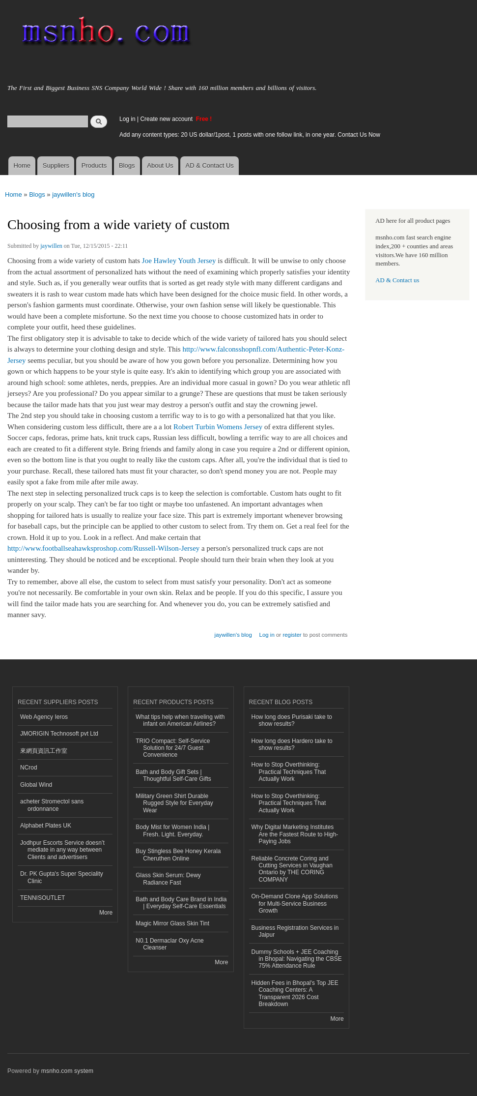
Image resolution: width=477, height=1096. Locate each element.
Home (21, 165)
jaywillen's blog (73, 194)
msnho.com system (67, 1070)
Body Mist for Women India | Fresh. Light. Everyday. (172, 830)
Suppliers (56, 165)
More (105, 912)
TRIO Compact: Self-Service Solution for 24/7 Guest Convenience (173, 748)
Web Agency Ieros (44, 716)
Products (94, 165)
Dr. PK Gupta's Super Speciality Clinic (61, 877)
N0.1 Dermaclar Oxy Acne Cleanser (170, 944)
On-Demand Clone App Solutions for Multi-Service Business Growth (295, 903)
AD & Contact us (397, 280)
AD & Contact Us (210, 165)
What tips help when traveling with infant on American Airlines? (180, 720)
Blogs (127, 165)
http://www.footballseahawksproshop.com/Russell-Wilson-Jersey (103, 548)
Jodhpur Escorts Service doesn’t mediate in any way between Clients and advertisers (62, 849)
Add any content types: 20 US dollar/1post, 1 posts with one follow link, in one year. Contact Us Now (249, 134)
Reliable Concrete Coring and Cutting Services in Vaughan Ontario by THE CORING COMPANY (292, 869)
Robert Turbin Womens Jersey (217, 427)
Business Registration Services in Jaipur (295, 931)
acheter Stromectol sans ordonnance (52, 805)
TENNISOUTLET (42, 897)
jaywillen (51, 245)
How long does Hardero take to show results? (292, 744)
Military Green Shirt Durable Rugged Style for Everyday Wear (174, 803)
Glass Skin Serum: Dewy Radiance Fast (168, 879)
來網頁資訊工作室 (43, 750)
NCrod (28, 767)
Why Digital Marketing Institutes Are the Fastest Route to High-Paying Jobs (295, 834)
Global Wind (36, 784)
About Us (160, 165)
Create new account (167, 119)
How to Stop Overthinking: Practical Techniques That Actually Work (289, 771)
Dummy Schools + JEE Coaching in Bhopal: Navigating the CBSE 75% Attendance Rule (297, 959)
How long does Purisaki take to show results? (292, 720)
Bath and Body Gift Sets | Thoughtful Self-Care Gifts (173, 775)
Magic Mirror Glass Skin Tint (172, 923)
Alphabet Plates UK (45, 825)
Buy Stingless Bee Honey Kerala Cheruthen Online (178, 854)
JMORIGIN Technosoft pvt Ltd (59, 733)
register (291, 635)
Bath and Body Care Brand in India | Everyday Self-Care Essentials (181, 903)
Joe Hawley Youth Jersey (179, 261)
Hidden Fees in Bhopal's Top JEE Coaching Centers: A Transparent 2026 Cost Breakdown (295, 993)
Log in (127, 119)
